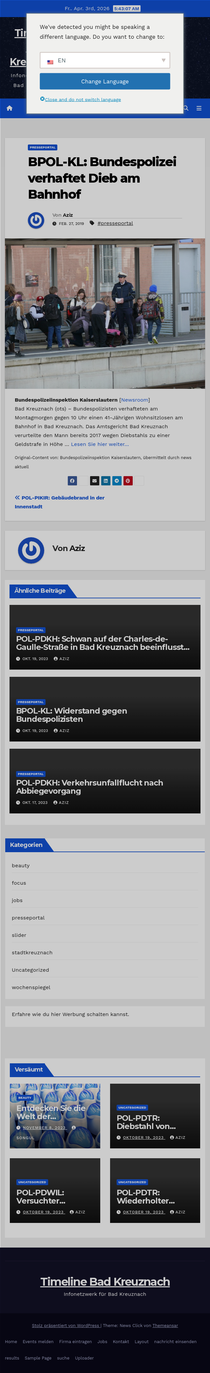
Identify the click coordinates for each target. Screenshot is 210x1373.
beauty (20, 865)
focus (19, 883)
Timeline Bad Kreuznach (105, 1282)
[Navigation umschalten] (199, 108)
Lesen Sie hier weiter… (100, 444)
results (12, 1358)
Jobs (102, 1341)
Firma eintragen (75, 1341)
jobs (17, 900)
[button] (185, 108)
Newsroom (134, 400)
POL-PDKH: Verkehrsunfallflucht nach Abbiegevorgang (89, 787)
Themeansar (165, 1325)
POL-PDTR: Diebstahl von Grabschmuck (143, 1126)
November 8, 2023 (45, 1127)
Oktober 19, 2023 (144, 1137)
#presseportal (115, 223)
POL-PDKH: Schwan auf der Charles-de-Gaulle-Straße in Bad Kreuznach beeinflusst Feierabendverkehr (100, 647)
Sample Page (38, 1358)
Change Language (105, 81)
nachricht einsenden (175, 1341)
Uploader (84, 1358)
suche (63, 1358)
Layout (142, 1341)
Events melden (38, 1341)
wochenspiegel (31, 987)
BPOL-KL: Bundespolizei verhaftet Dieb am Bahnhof (102, 178)
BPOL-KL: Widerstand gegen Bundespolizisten (71, 715)
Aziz (68, 215)
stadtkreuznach (32, 952)
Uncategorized (30, 970)
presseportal (42, 147)
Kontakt (121, 1341)
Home (11, 1341)
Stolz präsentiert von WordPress (66, 1325)
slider (19, 935)
